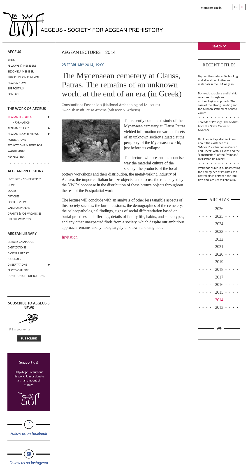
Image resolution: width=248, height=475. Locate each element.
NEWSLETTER (15, 157)
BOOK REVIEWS (17, 202)
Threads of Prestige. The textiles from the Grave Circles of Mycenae (218, 126)
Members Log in (211, 8)
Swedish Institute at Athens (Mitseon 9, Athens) (101, 110)
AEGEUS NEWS (16, 83)
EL (242, 7)
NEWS (11, 185)
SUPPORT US (15, 88)
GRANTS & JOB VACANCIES (24, 213)
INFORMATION (21, 122)
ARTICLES (13, 196)
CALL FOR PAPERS (18, 208)
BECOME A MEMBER (20, 71)
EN (236, 7)
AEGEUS (14, 51)
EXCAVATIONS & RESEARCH (24, 145)
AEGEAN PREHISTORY (25, 170)
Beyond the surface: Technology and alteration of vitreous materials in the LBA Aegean (218, 80)
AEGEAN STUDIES (18, 128)
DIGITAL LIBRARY (18, 253)
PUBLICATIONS (16, 140)
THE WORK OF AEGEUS (26, 108)
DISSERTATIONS (17, 265)
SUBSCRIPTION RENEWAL (23, 77)
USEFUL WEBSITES (19, 219)
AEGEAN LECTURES (19, 117)
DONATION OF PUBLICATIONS (26, 276)
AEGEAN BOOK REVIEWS (23, 134)
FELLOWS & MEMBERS (21, 66)
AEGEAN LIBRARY (22, 233)
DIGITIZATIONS (16, 247)
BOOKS (11, 191)
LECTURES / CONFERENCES (24, 179)
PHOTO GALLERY (17, 270)
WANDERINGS (16, 151)
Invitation (69, 237)
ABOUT (11, 60)
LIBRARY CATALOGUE (20, 242)
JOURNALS (14, 259)
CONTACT (13, 94)
